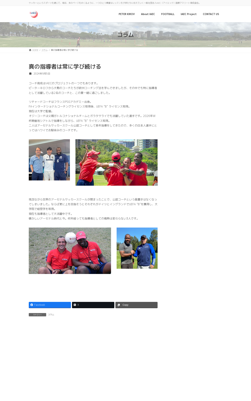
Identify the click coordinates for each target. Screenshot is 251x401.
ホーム (35, 370)
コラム (51, 314)
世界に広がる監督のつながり (201, 244)
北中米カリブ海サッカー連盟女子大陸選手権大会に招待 (203, 266)
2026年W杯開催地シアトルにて (203, 126)
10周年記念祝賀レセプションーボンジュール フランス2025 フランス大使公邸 (202, 110)
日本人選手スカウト (196, 225)
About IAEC (70, 370)
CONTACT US (109, 370)
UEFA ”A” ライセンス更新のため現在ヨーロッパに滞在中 (203, 167)
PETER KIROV (51, 370)
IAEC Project (89, 370)
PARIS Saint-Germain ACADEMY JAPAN (197, 88)
